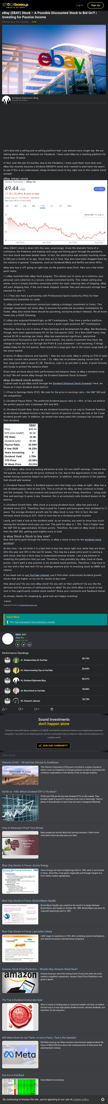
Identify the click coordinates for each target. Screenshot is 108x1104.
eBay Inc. (19, 637)
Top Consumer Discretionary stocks (34, 622)
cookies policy (80, 1099)
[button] (103, 1099)
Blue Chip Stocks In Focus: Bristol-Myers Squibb (29, 900)
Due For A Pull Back (13, 1075)
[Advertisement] (54, 125)
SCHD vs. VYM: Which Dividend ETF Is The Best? (29, 791)
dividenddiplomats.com (28, 605)
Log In (79, 5)
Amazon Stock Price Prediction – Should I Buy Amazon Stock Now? (40, 969)
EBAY (18, 634)
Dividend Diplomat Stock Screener (72, 383)
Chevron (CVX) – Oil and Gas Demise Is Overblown (30, 762)
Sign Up (95, 5)
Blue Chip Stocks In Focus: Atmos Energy (25, 865)
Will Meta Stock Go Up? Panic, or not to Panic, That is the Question (39, 1037)
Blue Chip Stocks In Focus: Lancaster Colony (27, 931)
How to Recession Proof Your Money (22, 827)
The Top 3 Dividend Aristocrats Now (22, 999)
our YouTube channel (37, 575)
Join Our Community (53, 745)
